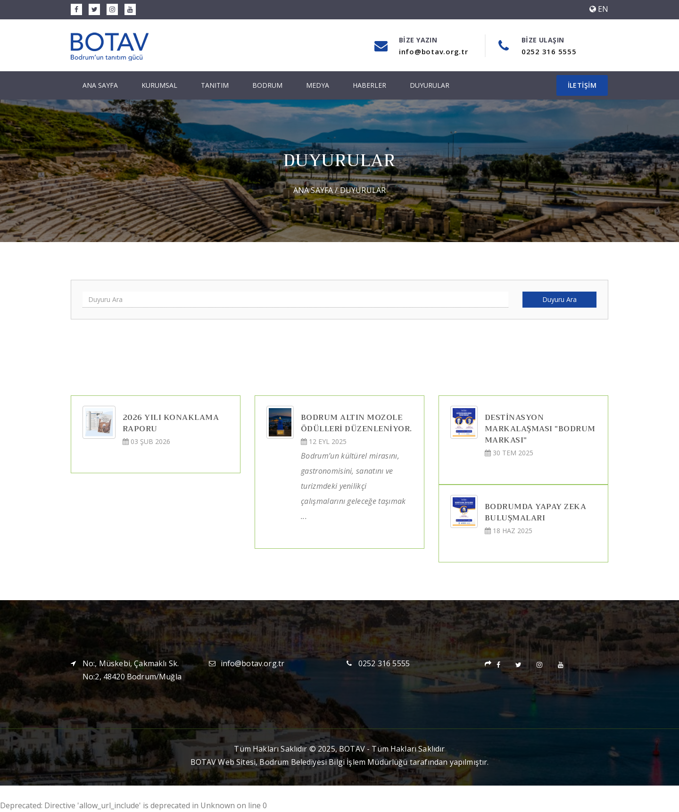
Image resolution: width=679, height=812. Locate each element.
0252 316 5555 (384, 663)
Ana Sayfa (100, 85)
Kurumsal (159, 85)
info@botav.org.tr (253, 663)
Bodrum (267, 85)
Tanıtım (215, 85)
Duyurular (429, 85)
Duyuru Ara (559, 299)
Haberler (369, 85)
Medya (317, 85)
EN (598, 9)
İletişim (582, 85)
